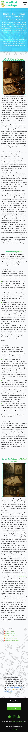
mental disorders (22, 576)
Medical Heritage (9, 631)
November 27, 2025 (8, 691)
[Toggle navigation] (25, 3)
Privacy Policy (14, 729)
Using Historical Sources (11, 638)
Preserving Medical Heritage (12, 640)
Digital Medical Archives (11, 635)
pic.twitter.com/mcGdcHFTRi (14, 687)
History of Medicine (10, 633)
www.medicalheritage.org (17, 721)
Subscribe (14, 708)
